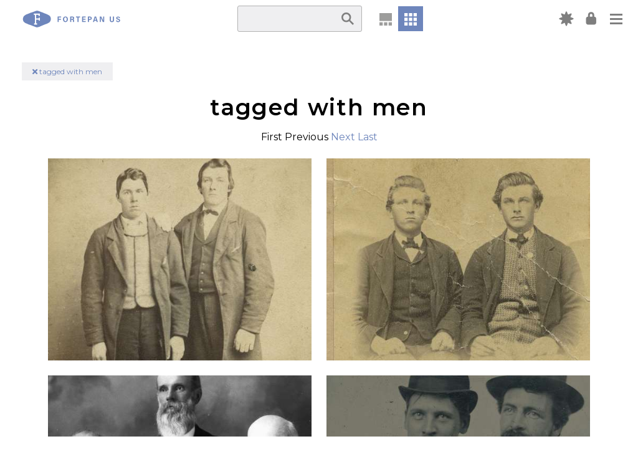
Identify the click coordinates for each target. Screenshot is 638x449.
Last (368, 137)
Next (343, 137)
